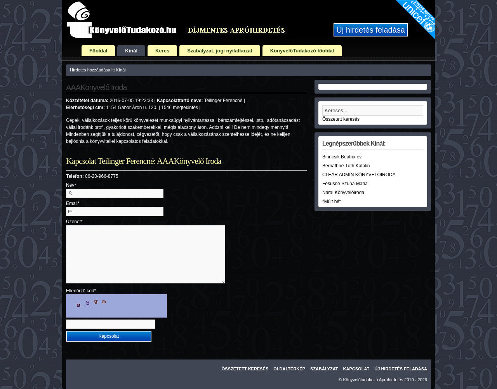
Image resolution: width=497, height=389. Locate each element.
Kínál (131, 51)
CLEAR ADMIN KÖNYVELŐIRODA (359, 174)
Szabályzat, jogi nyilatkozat (219, 51)
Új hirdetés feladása (370, 30)
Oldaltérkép (289, 368)
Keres (162, 51)
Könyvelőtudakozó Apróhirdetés (373, 379)
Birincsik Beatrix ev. (342, 157)
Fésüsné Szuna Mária (345, 183)
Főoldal (98, 51)
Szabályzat (324, 368)
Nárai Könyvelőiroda (343, 192)
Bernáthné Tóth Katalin (346, 165)
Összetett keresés (341, 119)
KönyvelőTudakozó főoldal (302, 51)
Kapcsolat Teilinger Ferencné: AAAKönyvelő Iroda (143, 161)
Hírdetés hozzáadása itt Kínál (98, 70)
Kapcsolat (356, 368)
